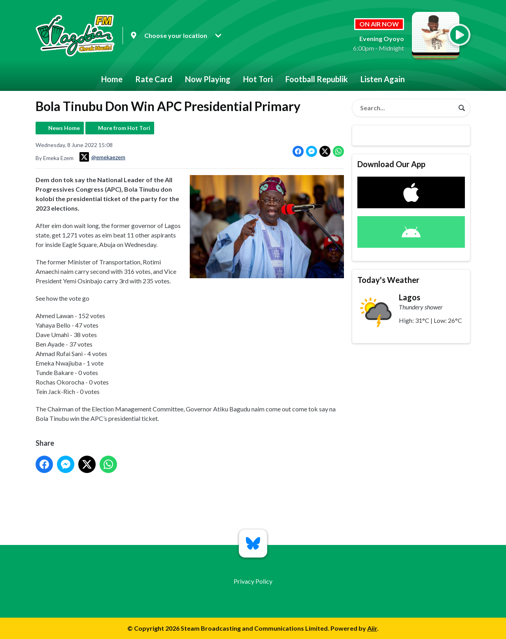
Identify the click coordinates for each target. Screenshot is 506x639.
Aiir (372, 628)
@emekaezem (102, 157)
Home (112, 79)
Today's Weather (388, 280)
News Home (64, 127)
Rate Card (153, 79)
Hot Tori (258, 79)
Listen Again (383, 79)
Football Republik (316, 79)
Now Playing (207, 79)
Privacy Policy (253, 581)
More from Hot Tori (124, 127)
